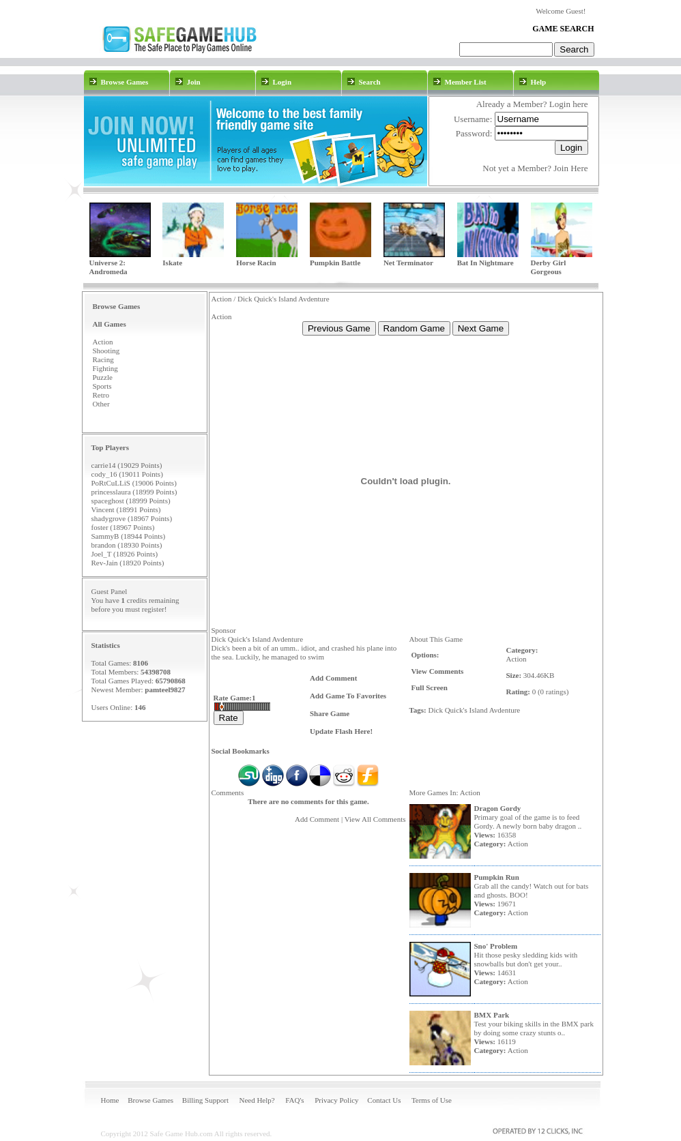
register (153, 609)
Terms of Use (431, 1100)
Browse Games (150, 1100)
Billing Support (205, 1100)
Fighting (105, 368)
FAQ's (294, 1100)
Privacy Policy (336, 1100)
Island (478, 710)
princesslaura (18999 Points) (134, 492)
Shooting (106, 350)
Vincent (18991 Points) (126, 509)
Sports (102, 386)
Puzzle (103, 377)
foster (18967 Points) (123, 527)
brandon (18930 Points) (126, 545)
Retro (101, 395)
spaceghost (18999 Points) (131, 501)
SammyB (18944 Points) (128, 536)
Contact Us (384, 1100)
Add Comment (317, 819)
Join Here (570, 168)
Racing (103, 359)
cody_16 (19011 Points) (127, 474)
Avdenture (505, 710)
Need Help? (256, 1100)
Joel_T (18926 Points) (124, 554)
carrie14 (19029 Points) (126, 465)
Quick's (456, 710)
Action (103, 342)
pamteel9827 (165, 689)
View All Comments (375, 819)
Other (101, 404)
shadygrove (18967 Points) (132, 518)
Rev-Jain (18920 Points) (127, 563)
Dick (436, 710)
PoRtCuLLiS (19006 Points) (134, 483)
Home (110, 1100)
